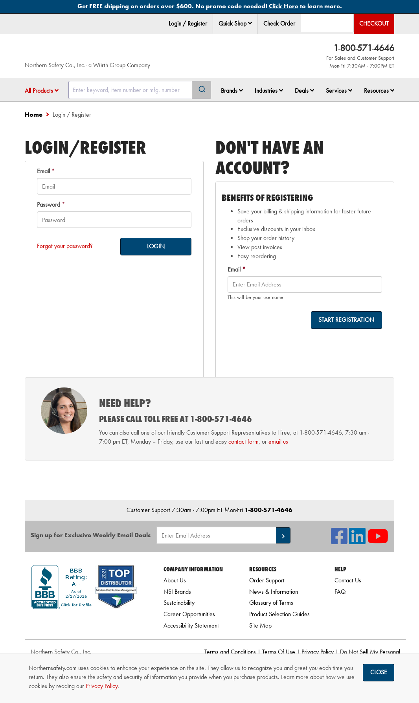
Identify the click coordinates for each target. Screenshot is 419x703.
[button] (250, 23)
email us (278, 441)
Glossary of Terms (271, 602)
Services (339, 90)
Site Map (260, 625)
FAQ (339, 591)
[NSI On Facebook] (339, 541)
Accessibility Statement (191, 625)
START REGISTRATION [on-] (346, 319)
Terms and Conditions (230, 651)
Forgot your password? (65, 246)
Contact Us (347, 580)
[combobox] (139, 90)
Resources (379, 90)
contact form (243, 441)
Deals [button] (304, 90)
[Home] (100, 53)
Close (378, 672)
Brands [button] (232, 90)
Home (33, 114)
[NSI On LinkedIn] (357, 541)
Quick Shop (235, 23)
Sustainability (179, 602)
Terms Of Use (278, 651)
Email (43, 171)
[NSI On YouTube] (377, 541)
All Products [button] (42, 90)
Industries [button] (269, 90)
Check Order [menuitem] (279, 23)
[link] (84, 623)
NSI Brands (177, 591)
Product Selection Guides (279, 614)
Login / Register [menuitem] (188, 23)
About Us (175, 580)
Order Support (267, 580)
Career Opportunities (189, 614)
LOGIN (156, 246)
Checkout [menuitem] (374, 23)
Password (48, 204)
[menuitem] (235, 24)
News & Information (273, 591)
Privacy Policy (317, 651)
